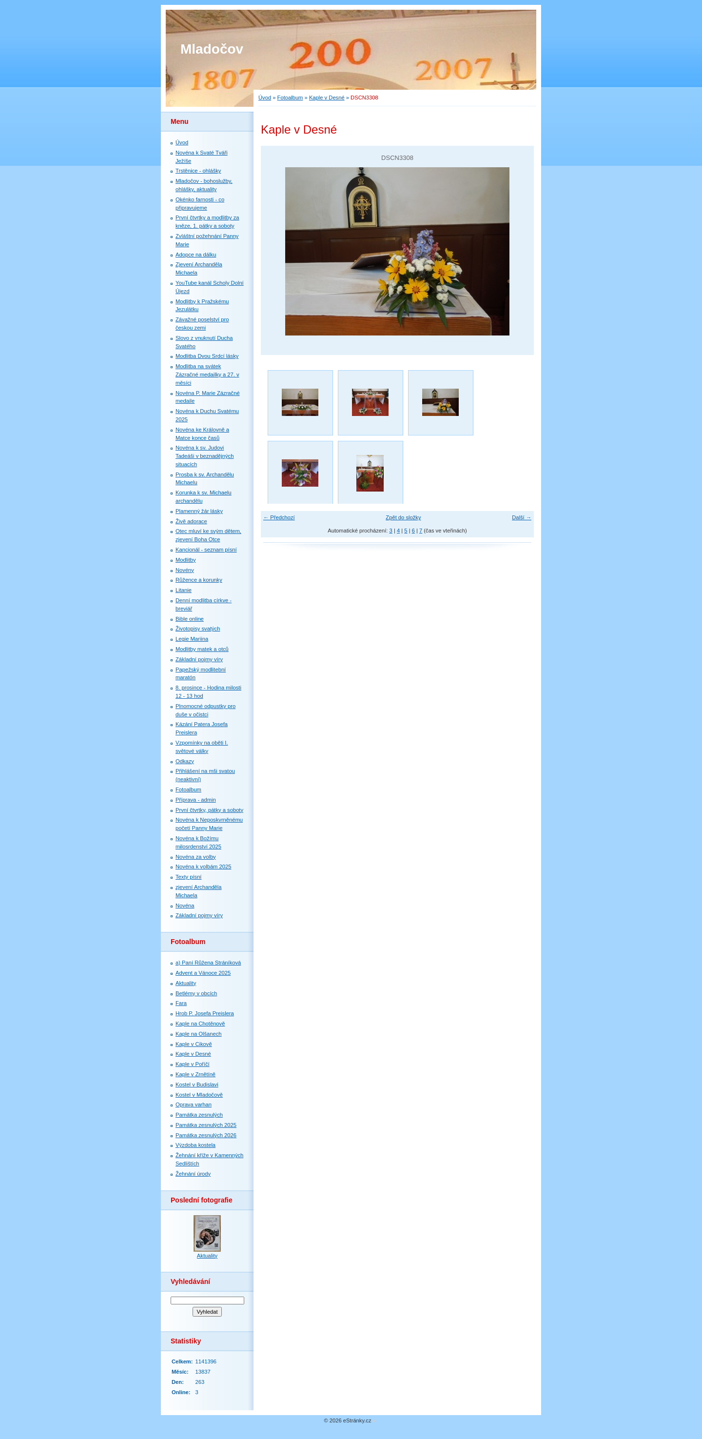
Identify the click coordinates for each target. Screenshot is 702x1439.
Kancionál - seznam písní (206, 549)
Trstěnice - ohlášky (198, 171)
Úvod (264, 97)
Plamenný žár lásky (199, 511)
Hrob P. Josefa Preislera (205, 1013)
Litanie (184, 590)
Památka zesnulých (199, 1115)
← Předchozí (279, 517)
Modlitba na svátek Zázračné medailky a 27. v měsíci (207, 374)
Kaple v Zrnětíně (195, 1074)
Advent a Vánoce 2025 (203, 973)
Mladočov (211, 49)
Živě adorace (191, 521)
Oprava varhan (194, 1104)
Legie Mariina (192, 639)
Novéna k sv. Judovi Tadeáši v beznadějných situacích (205, 456)
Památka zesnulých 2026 (206, 1135)
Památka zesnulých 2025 (206, 1125)
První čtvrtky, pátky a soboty (209, 810)
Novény (185, 570)
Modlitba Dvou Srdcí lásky (207, 356)
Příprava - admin (196, 800)
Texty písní (188, 877)
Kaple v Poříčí (193, 1064)
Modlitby (186, 560)
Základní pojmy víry (199, 659)
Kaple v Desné (327, 97)
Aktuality (186, 983)
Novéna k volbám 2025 (203, 866)
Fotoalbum (290, 97)
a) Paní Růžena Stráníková (208, 963)
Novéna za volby (196, 857)
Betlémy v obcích (196, 993)
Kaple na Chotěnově (200, 1023)
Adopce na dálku (196, 254)
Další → (521, 517)
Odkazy (185, 761)
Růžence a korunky (199, 580)
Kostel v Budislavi (197, 1084)
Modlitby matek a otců (202, 649)
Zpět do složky (403, 517)
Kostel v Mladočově (199, 1095)
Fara (181, 1003)
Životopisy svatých (198, 628)
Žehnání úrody (193, 1174)
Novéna (185, 905)
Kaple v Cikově (194, 1044)
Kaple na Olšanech (199, 1034)
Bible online (190, 619)
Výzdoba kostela (195, 1145)
